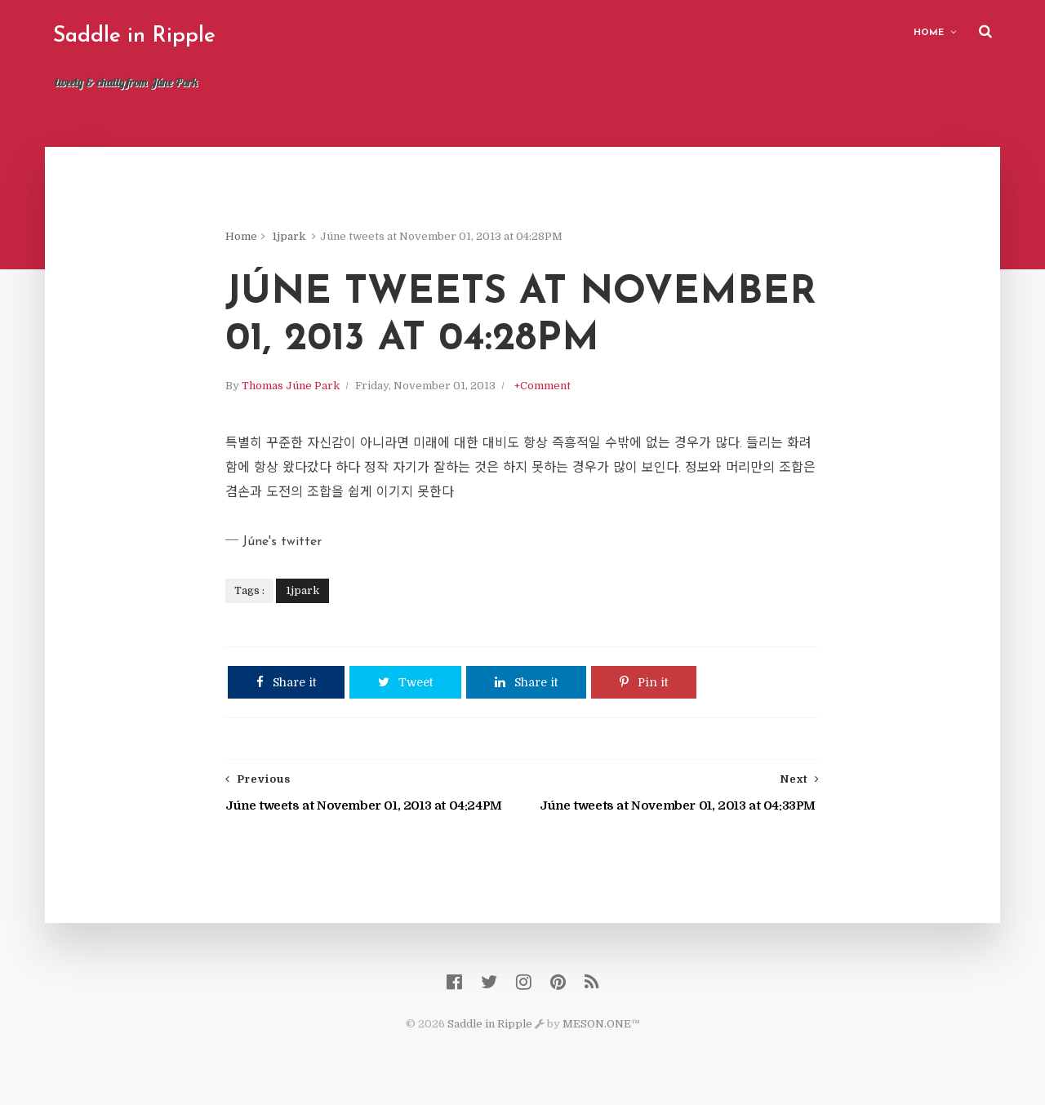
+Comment (542, 385)
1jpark (288, 236)
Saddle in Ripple (134, 36)
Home (929, 33)
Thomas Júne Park (291, 385)
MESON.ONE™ (601, 1024)
